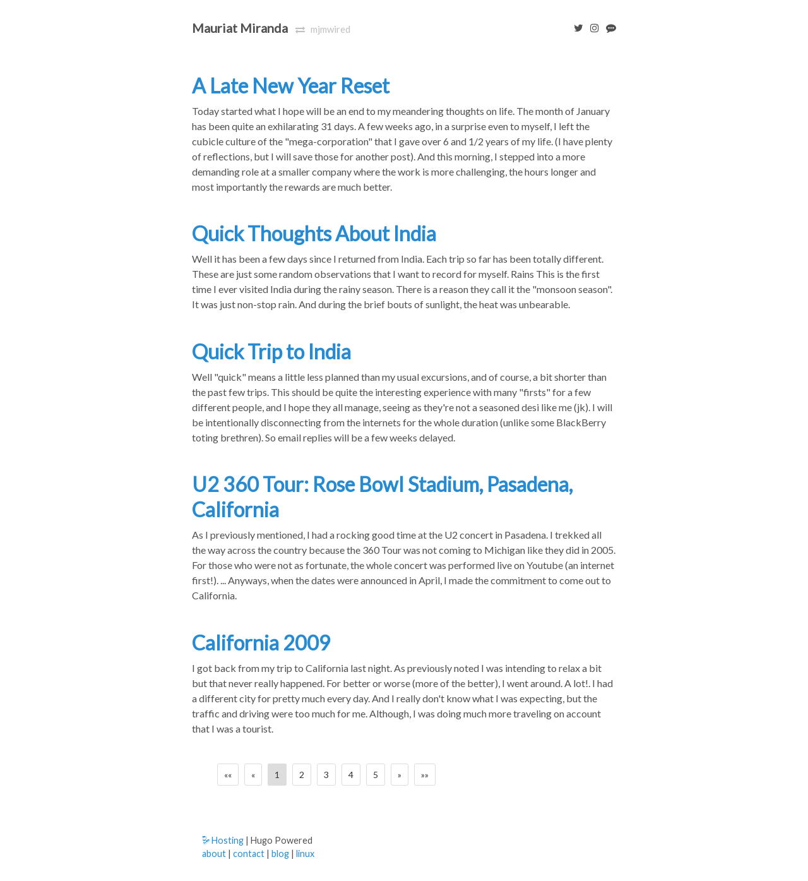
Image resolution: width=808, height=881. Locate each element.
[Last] (425, 775)
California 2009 (261, 642)
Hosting (223, 840)
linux (305, 853)
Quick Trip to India (271, 351)
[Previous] (253, 775)
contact (248, 853)
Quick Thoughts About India (314, 233)
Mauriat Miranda (240, 27)
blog (280, 853)
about (214, 853)
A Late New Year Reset (290, 85)
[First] (228, 775)
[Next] (399, 775)
